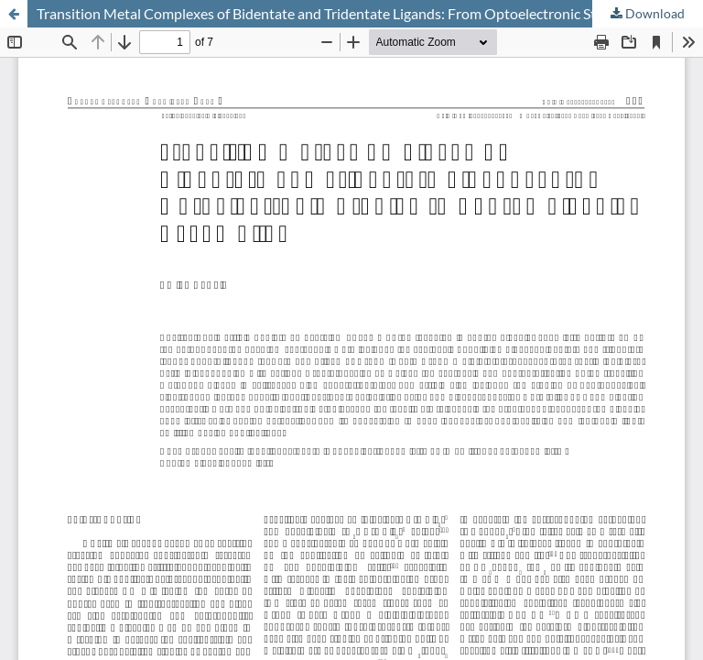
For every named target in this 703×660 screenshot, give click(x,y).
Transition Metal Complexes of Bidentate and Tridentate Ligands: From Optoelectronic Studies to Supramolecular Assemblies (370, 13)
